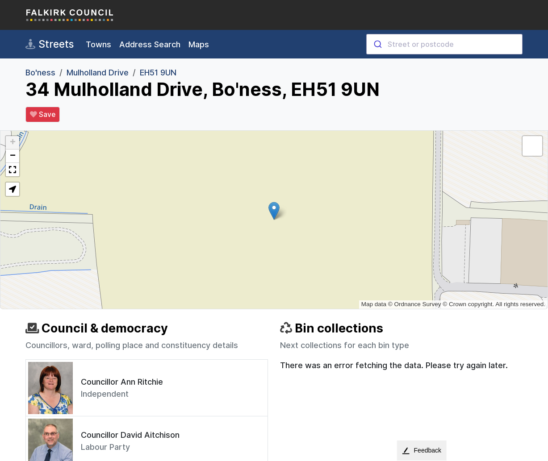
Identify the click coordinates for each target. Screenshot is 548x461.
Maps (198, 44)
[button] (274, 211)
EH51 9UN (158, 72)
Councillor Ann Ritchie (122, 381)
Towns (98, 44)
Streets (49, 44)
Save (42, 114)
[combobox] (444, 44)
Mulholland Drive (98, 72)
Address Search (149, 44)
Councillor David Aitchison (130, 435)
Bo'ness (40, 72)
